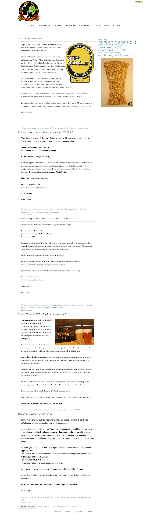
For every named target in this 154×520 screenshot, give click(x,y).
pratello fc (72, 128)
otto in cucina (58, 209)
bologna (56, 497)
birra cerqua (28, 209)
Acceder (117, 25)
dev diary (103, 52)
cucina (33, 307)
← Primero (57, 512)
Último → (90, 512)
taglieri (128, 55)
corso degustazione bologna (49, 212)
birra (102, 39)
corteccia (121, 50)
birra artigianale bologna (33, 410)
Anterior (68, 512)
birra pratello (60, 128)
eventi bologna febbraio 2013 (51, 307)
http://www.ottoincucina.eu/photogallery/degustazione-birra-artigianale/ (43, 265)
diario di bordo (115, 52)
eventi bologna (45, 128)
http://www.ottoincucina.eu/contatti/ (35, 187)
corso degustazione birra (75, 305)
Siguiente (79, 512)
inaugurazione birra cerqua (73, 497)
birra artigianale (30, 128)
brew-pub (70, 410)
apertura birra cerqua (54, 410)
